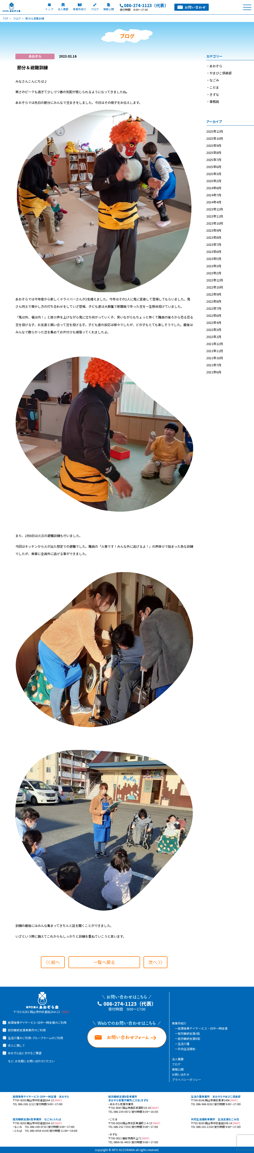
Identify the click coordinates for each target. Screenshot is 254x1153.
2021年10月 (214, 358)
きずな (214, 94)
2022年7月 (213, 308)
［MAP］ (66, 1012)
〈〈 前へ (52, 962)
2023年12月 (214, 209)
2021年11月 (214, 350)
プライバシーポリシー (186, 1079)
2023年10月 (214, 223)
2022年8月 (213, 301)
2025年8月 (213, 152)
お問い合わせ (180, 1074)
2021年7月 (213, 365)
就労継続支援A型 (189, 1033)
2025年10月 (214, 138)
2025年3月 (213, 173)
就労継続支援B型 (189, 1038)
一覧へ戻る (104, 962)
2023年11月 (214, 216)
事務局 (214, 101)
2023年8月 (213, 237)
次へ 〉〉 (156, 962)
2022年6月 (213, 315)
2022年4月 (213, 322)
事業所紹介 (179, 1023)
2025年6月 (213, 166)
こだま (214, 87)
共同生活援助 (186, 1049)
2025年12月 (214, 131)
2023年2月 (213, 273)
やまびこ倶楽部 (221, 73)
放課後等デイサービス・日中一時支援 (203, 1028)
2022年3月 (213, 329)
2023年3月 (213, 266)
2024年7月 (213, 195)
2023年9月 (213, 230)
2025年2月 (213, 181)
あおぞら (216, 66)
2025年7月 (213, 159)
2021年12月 (214, 343)
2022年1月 (213, 336)
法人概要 (178, 1059)
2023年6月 (213, 251)
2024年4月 (213, 202)
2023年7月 (213, 244)
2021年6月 (213, 372)
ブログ (176, 1064)
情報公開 (178, 1069)
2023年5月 (213, 258)
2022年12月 (214, 280)
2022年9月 (213, 294)
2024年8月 (213, 188)
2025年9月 (213, 145)
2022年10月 (214, 287)
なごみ (214, 80)
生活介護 (183, 1044)
